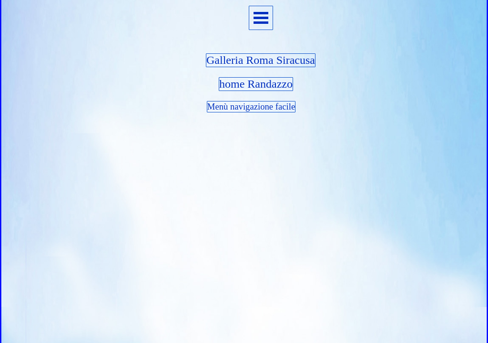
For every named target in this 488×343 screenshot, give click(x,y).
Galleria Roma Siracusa (260, 60)
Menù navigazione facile (251, 106)
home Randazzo (256, 84)
